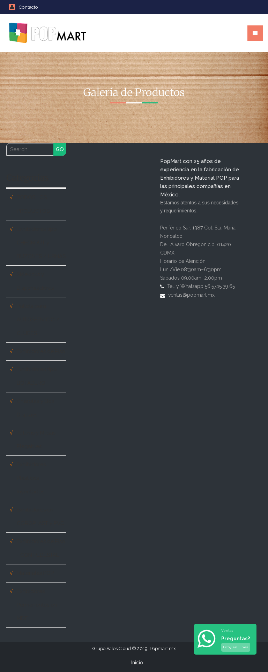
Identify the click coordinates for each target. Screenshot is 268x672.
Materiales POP (35, 573)
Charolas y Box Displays (35, 408)
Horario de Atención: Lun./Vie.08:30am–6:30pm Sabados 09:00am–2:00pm (191, 269)
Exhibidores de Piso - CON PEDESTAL (41, 548)
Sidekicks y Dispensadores (35, 281)
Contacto (23, 7)
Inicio (137, 662)
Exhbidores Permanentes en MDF (37, 605)
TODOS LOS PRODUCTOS (33, 204)
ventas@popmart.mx (191, 295)
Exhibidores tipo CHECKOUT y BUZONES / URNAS (41, 242)
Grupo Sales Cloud (111, 648)
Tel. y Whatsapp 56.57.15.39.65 (201, 286)
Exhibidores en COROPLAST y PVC (40, 516)
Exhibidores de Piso (41, 351)
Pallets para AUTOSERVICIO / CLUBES (38, 319)
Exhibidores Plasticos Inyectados (31, 478)
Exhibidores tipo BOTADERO (37, 376)
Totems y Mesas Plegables (36, 440)
